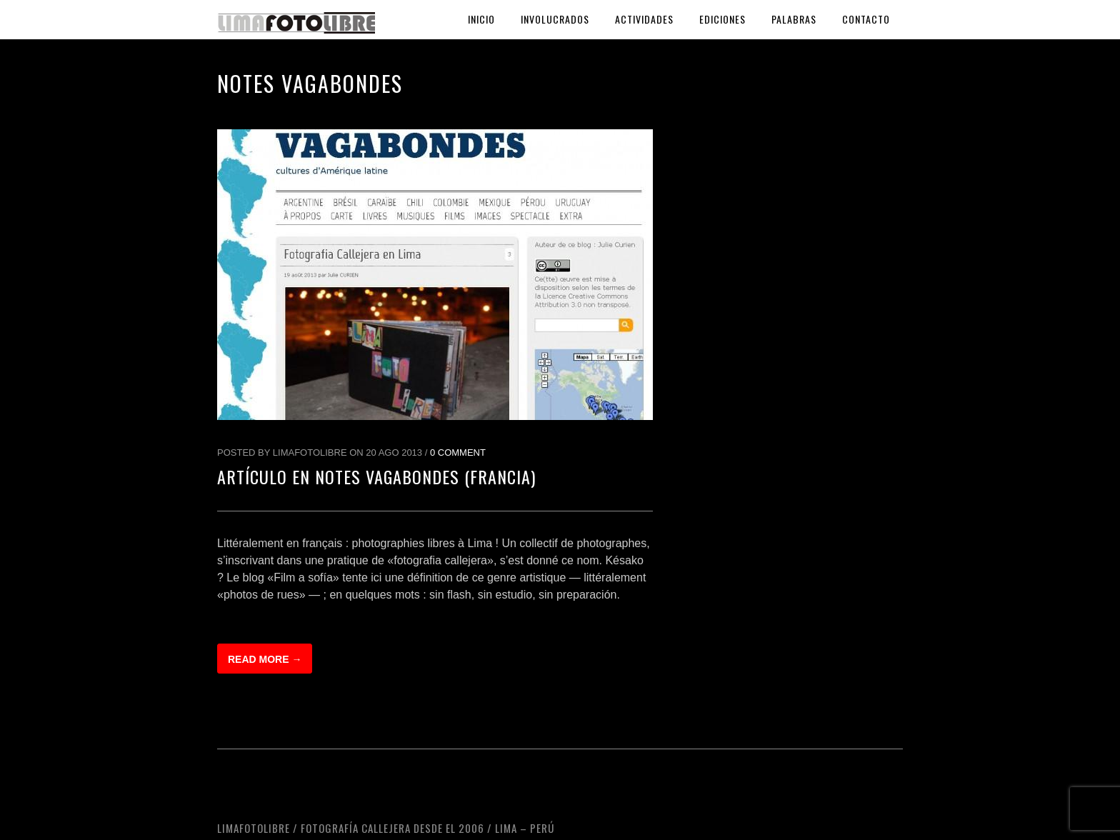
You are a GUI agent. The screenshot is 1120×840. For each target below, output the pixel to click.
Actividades (644, 18)
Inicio (481, 18)
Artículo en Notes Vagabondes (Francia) (376, 476)
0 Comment (458, 452)
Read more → (264, 659)
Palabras (793, 18)
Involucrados (555, 18)
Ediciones (722, 18)
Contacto (866, 18)
